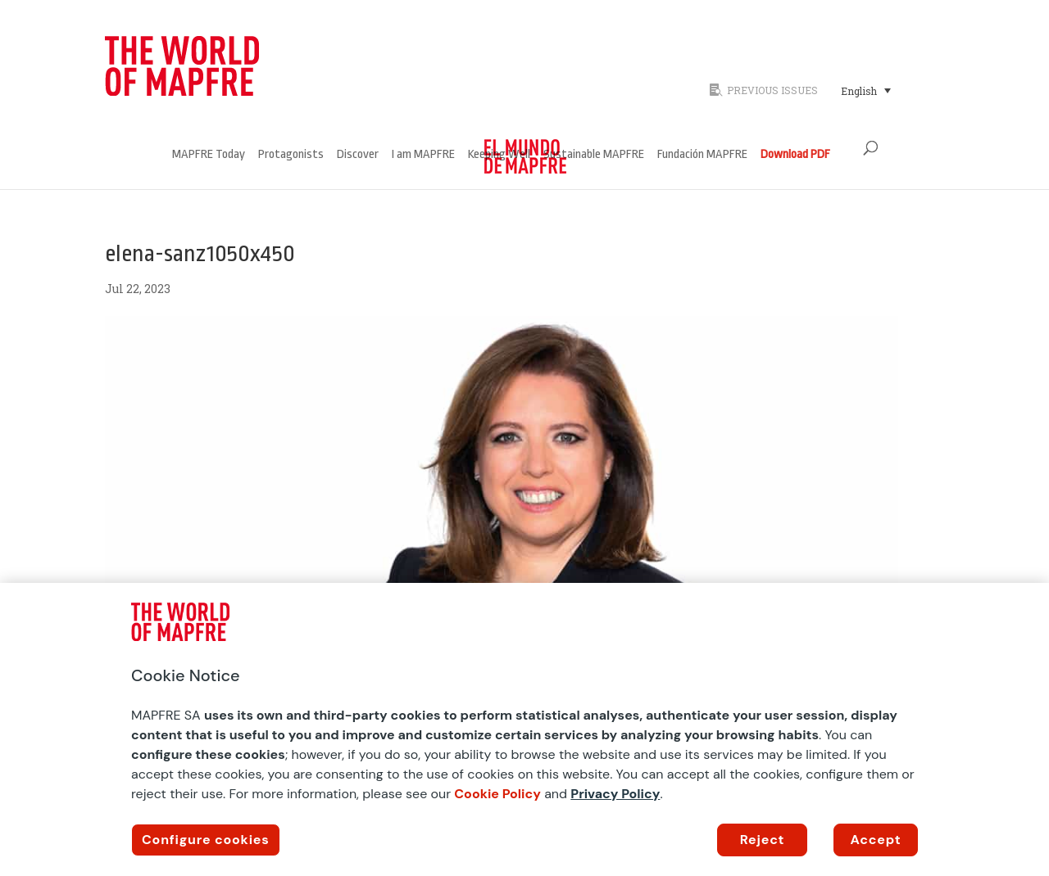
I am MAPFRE (423, 155)
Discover (358, 155)
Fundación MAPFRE (702, 155)
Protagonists (291, 155)
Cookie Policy (497, 793)
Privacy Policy (615, 793)
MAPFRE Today (208, 155)
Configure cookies (206, 839)
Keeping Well (499, 155)
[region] (524, 729)
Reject (762, 839)
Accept (876, 839)
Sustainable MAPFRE (593, 155)
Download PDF (795, 155)
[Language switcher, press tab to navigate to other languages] (866, 90)
